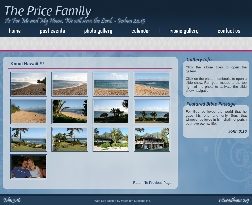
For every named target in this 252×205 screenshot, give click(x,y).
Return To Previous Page (152, 183)
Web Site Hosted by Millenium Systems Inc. (122, 200)
